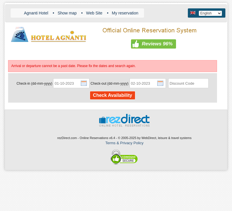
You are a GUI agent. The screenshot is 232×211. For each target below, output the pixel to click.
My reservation (125, 13)
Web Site (94, 13)
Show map (67, 13)
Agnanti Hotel (36, 13)
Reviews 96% (157, 44)
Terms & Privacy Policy (124, 143)
